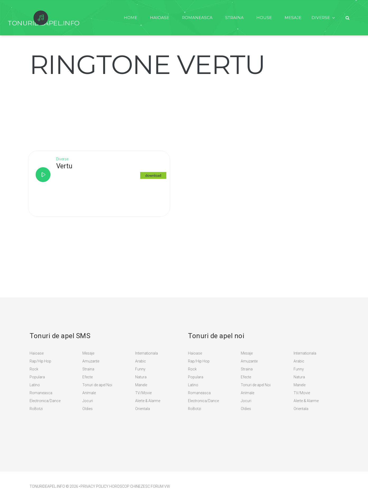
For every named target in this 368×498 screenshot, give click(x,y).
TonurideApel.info (43, 23)
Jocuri (87, 401)
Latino (35, 385)
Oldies (87, 409)
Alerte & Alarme (147, 401)
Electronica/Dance (45, 401)
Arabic (140, 361)
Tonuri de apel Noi (97, 385)
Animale (89, 393)
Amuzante (90, 361)
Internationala (146, 353)
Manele (141, 385)
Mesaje (292, 17)
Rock (34, 369)
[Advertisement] (69, 111)
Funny (140, 369)
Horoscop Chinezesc (129, 486)
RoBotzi (36, 409)
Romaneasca (194, 17)
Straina (232, 17)
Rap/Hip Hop (40, 361)
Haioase (156, 17)
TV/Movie (143, 393)
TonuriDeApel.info (47, 486)
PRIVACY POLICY (94, 486)
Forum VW (160, 486)
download (154, 175)
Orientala (142, 409)
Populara (37, 377)
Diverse (320, 17)
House (262, 17)
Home (126, 17)
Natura (141, 377)
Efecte (87, 377)
